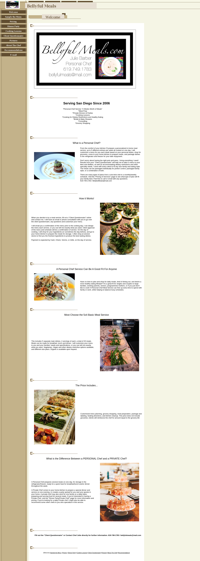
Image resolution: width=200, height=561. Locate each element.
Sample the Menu (55, 553)
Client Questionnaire (94, 553)
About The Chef (112, 553)
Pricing (65, 553)
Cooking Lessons (82, 553)
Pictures (104, 553)
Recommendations (123, 553)
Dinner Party (72, 553)
